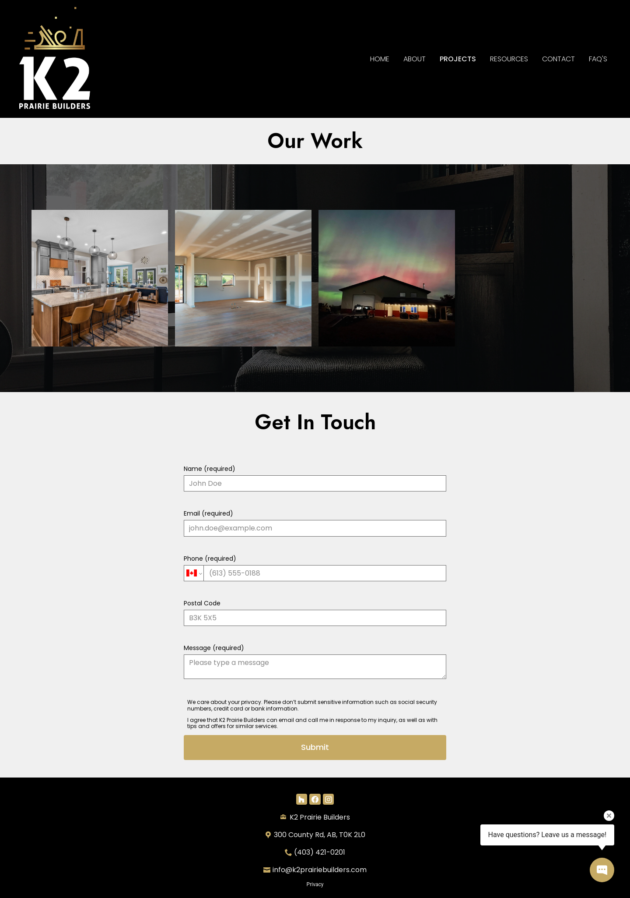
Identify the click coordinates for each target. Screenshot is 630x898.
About (414, 59)
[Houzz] (301, 799)
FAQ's (598, 59)
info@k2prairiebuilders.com (320, 870)
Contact (558, 59)
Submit (315, 747)
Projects (458, 59)
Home (379, 59)
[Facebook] (314, 799)
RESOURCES (509, 59)
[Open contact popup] (602, 870)
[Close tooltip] (609, 815)
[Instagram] (328, 799)
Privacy (315, 884)
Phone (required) (315, 567)
